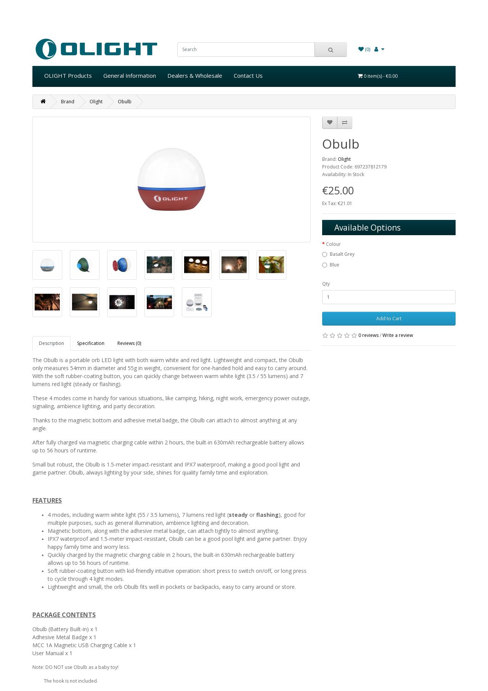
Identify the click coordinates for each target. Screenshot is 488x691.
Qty (326, 284)
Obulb (125, 101)
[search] (246, 49)
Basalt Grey (342, 254)
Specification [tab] (90, 343)
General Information (129, 75)
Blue (334, 264)
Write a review (397, 335)
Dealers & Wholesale (194, 75)
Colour (333, 244)
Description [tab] (51, 343)
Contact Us (248, 75)
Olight (96, 101)
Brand (67, 101)
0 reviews (368, 335)
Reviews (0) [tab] (129, 343)
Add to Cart (388, 318)
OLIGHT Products (68, 75)
